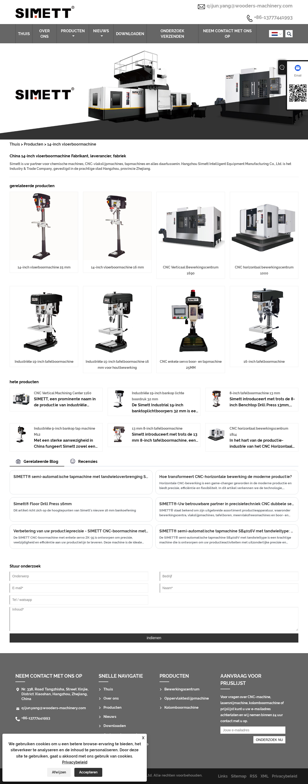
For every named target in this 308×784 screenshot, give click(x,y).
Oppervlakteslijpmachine (186, 698)
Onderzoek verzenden (172, 34)
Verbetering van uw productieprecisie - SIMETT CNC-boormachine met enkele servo (81, 531)
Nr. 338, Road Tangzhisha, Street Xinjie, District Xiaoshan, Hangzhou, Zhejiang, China (54, 694)
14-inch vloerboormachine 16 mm (117, 267)
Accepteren (88, 772)
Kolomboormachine (181, 707)
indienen (154, 638)
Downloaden (130, 34)
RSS (253, 776)
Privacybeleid (74, 762)
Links (223, 776)
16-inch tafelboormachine (264, 361)
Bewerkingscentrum (181, 689)
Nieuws (101, 33)
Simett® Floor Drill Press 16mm (42, 504)
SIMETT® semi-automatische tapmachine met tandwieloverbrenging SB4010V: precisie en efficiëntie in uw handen (81, 476)
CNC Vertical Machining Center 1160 (62, 393)
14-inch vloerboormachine (71, 144)
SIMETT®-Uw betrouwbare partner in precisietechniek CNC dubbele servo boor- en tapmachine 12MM (227, 504)
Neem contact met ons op (227, 34)
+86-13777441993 (273, 17)
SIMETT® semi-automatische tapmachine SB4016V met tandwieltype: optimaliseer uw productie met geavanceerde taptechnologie (227, 531)
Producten (73, 33)
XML (265, 776)
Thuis (24, 34)
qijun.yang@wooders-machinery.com (250, 6)
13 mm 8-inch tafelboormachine (157, 428)
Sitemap (238, 776)
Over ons (44, 34)
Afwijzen (59, 772)
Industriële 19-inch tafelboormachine (44, 361)
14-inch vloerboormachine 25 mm (44, 267)
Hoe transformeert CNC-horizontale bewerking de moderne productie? (225, 476)
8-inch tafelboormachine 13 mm (255, 393)
